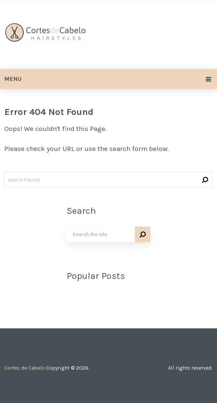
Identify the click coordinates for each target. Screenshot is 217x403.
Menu (13, 78)
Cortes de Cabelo (24, 368)
